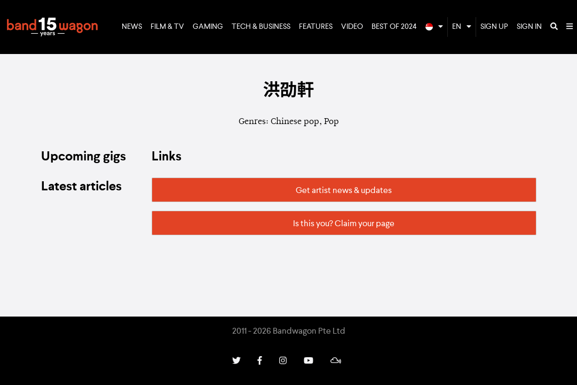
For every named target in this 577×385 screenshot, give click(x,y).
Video (352, 26)
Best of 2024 (394, 26)
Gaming (208, 26)
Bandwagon (52, 27)
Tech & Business (261, 26)
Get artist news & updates (344, 191)
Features (316, 26)
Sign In (529, 26)
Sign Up (494, 26)
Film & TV (167, 26)
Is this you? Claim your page (343, 224)
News (132, 26)
